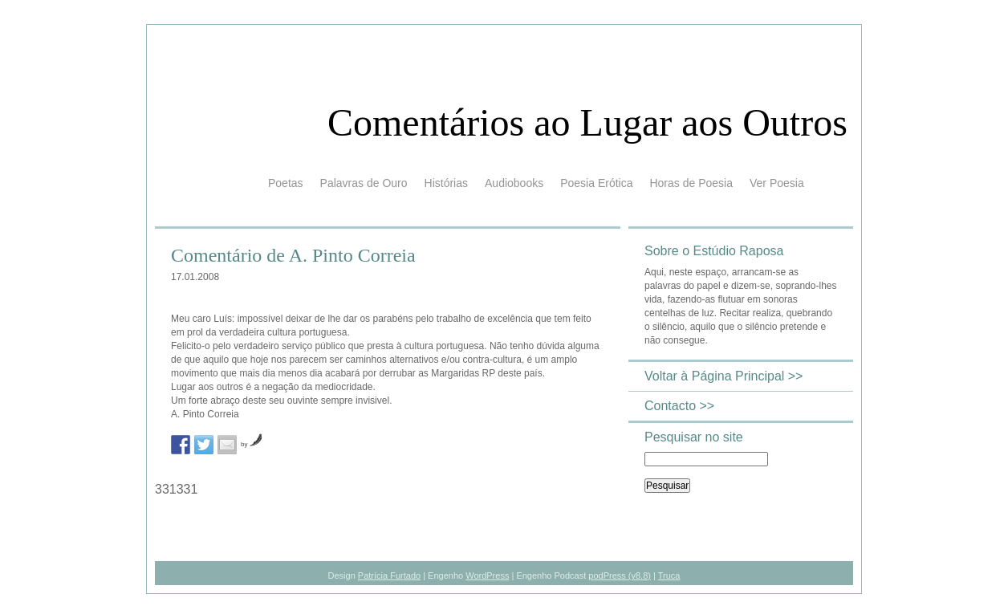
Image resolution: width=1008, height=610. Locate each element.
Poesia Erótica (596, 183)
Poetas (285, 183)
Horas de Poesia (691, 183)
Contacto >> (679, 406)
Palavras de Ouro (364, 183)
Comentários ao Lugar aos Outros (587, 122)
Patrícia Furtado (389, 575)
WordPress (487, 575)
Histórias (446, 183)
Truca (669, 575)
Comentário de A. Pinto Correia (293, 255)
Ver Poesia (777, 183)
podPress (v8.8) (619, 575)
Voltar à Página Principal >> (723, 376)
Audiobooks (514, 183)
